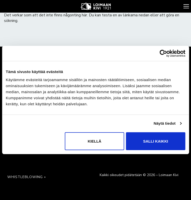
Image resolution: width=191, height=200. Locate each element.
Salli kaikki (155, 141)
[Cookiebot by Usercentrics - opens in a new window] (163, 53)
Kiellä (94, 141)
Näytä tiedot (165, 123)
